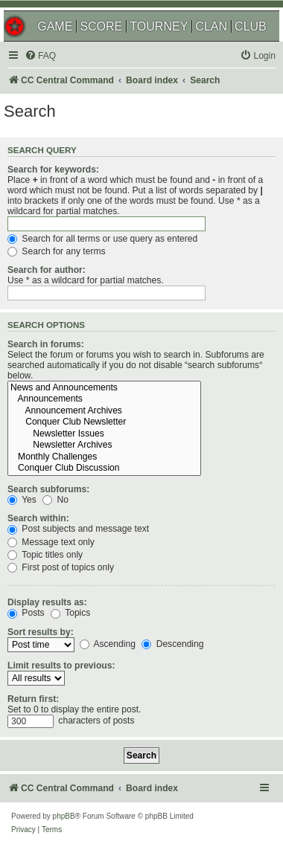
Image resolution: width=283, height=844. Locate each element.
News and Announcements (104, 388)
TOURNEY (159, 26)
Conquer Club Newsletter (104, 422)
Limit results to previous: (61, 665)
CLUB (251, 26)
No (55, 500)
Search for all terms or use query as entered (102, 238)
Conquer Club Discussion (104, 468)
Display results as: (47, 602)
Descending (172, 644)
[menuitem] (40, 56)
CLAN (211, 26)
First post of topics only (60, 567)
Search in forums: (45, 344)
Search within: (38, 518)
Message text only (51, 542)
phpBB (64, 816)
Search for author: (46, 270)
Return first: (33, 699)
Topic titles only (45, 555)
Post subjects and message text (78, 529)
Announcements (104, 399)
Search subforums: (48, 489)
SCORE (101, 26)
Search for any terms (56, 251)
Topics (70, 613)
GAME (54, 26)
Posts (26, 613)
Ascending (108, 644)
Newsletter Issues (104, 434)
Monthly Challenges (104, 457)
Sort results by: (40, 632)
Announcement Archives (104, 411)
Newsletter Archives (104, 445)
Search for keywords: (53, 169)
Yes (21, 500)
